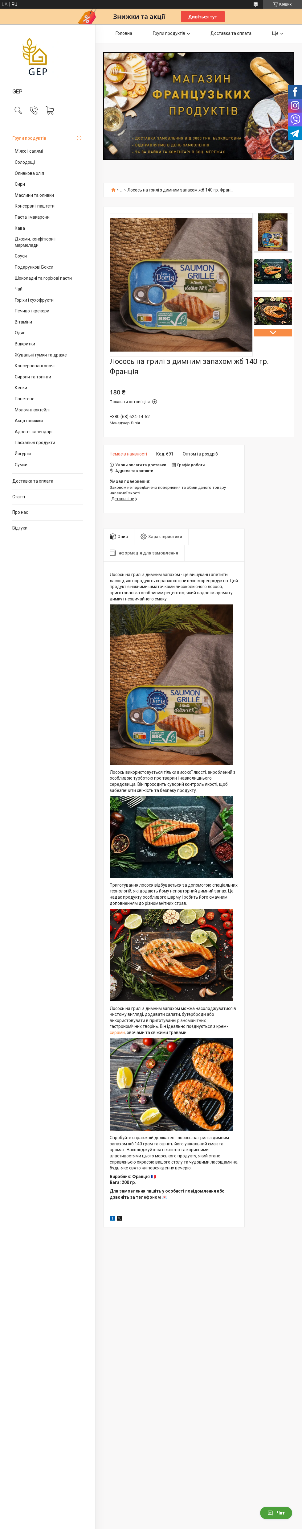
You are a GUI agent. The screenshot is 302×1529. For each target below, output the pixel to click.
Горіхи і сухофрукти (34, 300)
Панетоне (25, 398)
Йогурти (23, 453)
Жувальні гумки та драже (41, 354)
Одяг (20, 332)
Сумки (21, 464)
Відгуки (19, 527)
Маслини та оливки (34, 195)
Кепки (21, 387)
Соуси (21, 255)
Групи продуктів (29, 138)
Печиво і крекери (32, 310)
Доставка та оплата (32, 481)
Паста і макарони (32, 217)
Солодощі (25, 162)
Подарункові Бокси (34, 267)
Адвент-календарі (33, 431)
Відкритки (25, 343)
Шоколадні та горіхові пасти (43, 278)
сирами (117, 1032)
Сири (20, 184)
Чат (276, 1513)
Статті (18, 496)
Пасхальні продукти (35, 442)
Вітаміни (23, 321)
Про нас (20, 512)
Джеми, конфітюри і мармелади (35, 242)
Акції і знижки (29, 420)
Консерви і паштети (35, 206)
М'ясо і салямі (29, 151)
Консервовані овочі (35, 365)
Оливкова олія (29, 173)
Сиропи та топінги (33, 376)
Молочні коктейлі (32, 409)
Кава (20, 228)
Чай (18, 288)
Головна (124, 33)
